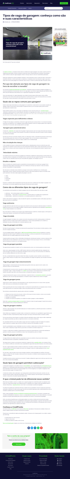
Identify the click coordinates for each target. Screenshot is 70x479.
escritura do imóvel (23, 194)
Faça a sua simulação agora (9, 423)
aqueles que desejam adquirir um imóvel (16, 301)
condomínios (11, 130)
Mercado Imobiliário (22, 8)
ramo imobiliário (27, 365)
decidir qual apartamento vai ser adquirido (19, 89)
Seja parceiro (37, 3)
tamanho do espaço (45, 110)
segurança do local (17, 384)
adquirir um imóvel (8, 71)
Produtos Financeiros (12, 8)
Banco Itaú (27, 408)
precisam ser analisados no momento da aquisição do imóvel (27, 393)
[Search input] (53, 8)
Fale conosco (45, 3)
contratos (25, 270)
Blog (51, 3)
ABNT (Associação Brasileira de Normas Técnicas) (32, 232)
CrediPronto (14, 408)
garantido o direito (39, 342)
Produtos (22, 3)
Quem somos (29, 3)
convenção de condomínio (41, 275)
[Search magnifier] (61, 8)
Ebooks (30, 8)
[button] (28, 428)
